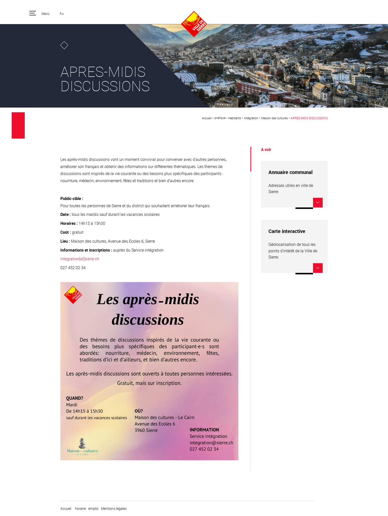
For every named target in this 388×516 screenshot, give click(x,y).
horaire (80, 508)
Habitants (234, 118)
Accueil (207, 118)
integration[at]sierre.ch (79, 258)
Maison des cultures (274, 118)
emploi (93, 508)
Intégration (251, 118)
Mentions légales (114, 508)
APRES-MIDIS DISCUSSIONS (309, 118)
